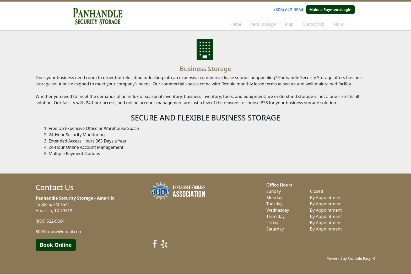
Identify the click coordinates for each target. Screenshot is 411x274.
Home (235, 24)
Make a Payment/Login (330, 9)
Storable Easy (361, 258)
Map (289, 24)
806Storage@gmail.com (59, 231)
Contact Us (313, 24)
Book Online (56, 244)
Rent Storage (263, 24)
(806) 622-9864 (288, 10)
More (338, 24)
